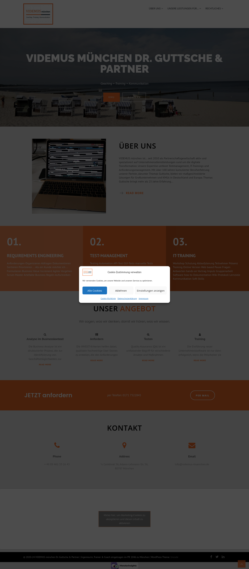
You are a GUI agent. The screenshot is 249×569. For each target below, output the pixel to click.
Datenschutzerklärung (127, 298)
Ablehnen (121, 290)
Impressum (143, 298)
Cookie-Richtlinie (108, 298)
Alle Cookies (94, 290)
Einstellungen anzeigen (151, 290)
